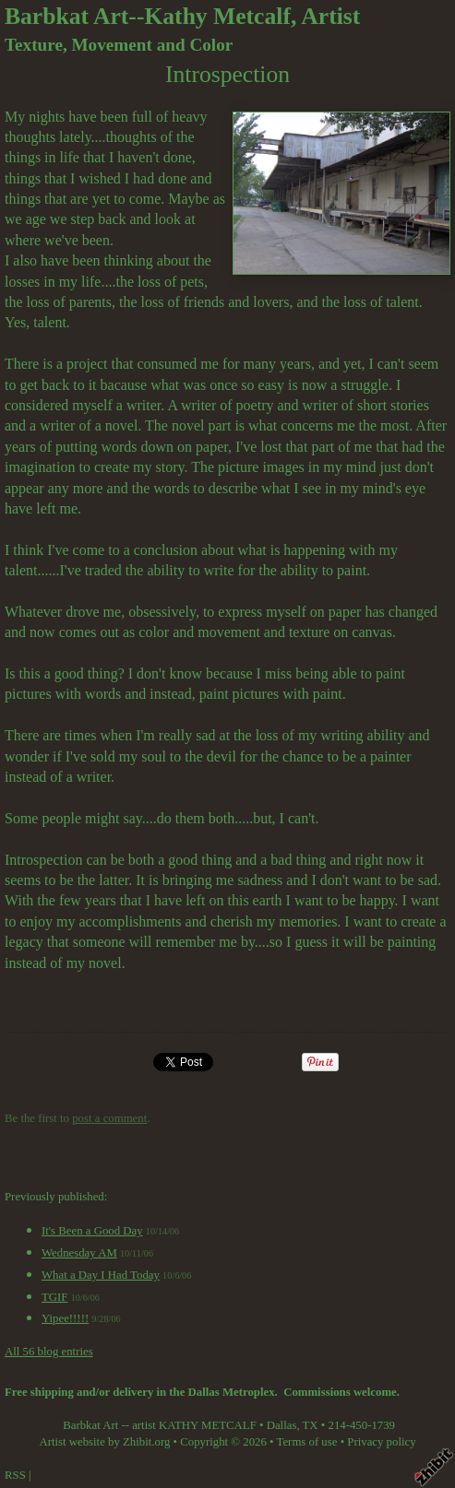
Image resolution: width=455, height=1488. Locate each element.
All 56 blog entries (49, 1351)
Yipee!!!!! (65, 1318)
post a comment (109, 1118)
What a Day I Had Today (101, 1275)
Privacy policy (381, 1441)
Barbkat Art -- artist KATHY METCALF (160, 1425)
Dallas (282, 1425)
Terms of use (307, 1441)
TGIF (54, 1297)
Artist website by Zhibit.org (104, 1441)
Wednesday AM (79, 1252)
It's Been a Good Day (92, 1230)
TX (310, 1425)
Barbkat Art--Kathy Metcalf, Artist (182, 16)
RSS (15, 1475)
